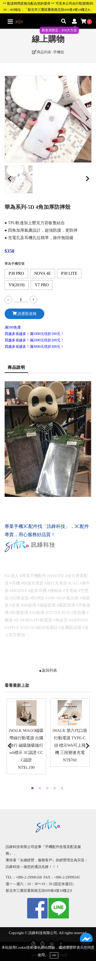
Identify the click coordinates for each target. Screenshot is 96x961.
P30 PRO (16, 273)
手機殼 (58, 52)
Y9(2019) (17, 285)
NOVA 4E (42, 273)
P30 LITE (69, 273)
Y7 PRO (42, 285)
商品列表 (41, 52)
